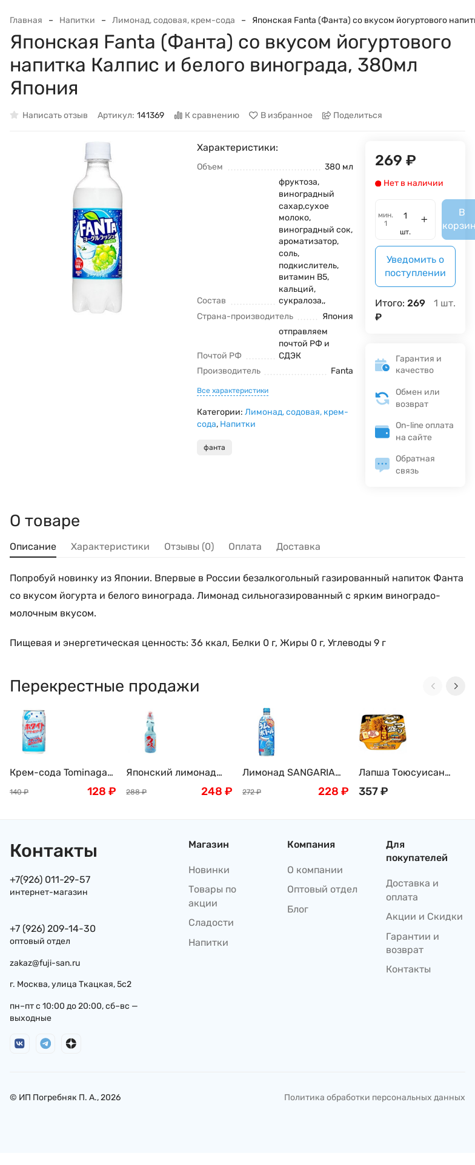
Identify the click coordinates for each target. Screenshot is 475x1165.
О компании (315, 870)
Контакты (408, 969)
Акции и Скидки (424, 916)
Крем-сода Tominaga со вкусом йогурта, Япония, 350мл (58, 773)
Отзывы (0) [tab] (189, 546)
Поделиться (352, 115)
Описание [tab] (33, 546)
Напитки (77, 20)
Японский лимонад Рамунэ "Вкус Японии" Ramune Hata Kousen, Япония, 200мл (179, 773)
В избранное (281, 115)
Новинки (209, 870)
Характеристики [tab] (110, 546)
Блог (297, 909)
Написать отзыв (49, 115)
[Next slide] (455, 686)
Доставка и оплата (412, 889)
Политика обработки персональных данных (374, 1097)
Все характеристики (232, 390)
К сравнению (207, 115)
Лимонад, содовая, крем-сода (173, 20)
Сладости (211, 922)
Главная (26, 20)
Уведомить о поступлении (415, 266)
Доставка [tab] (298, 546)
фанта (214, 447)
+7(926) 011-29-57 (50, 879)
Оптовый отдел (322, 889)
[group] (97, 228)
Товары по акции (212, 895)
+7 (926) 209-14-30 (53, 928)
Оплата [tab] (245, 546)
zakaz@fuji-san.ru (45, 963)
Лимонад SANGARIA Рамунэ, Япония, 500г (293, 773)
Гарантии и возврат (412, 943)
